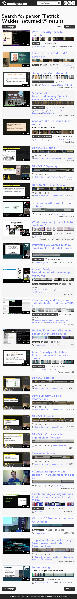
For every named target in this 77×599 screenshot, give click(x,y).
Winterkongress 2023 (66, 372)
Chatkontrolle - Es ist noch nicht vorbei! (52, 123)
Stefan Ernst (49, 290)
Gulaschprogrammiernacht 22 (63, 46)
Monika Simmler (48, 113)
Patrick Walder (40, 111)
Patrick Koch (67, 65)
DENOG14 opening (44, 416)
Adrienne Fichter (41, 370)
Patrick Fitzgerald (41, 263)
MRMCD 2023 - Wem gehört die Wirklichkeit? (57, 239)
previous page (9, 27)
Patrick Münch (40, 47)
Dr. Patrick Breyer (41, 140)
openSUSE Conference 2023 (63, 262)
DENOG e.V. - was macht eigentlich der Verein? (47, 436)
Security (36, 44)
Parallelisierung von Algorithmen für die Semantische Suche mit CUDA (52, 497)
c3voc (65, 597)
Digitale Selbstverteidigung (43, 82)
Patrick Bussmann (41, 158)
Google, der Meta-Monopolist (51, 73)
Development (38, 509)
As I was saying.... (42, 567)
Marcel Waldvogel (65, 85)
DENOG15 (70, 161)
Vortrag (36, 342)
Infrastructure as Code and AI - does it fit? (51, 55)
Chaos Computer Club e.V (21, 597)
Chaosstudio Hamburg (66, 562)
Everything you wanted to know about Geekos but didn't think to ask (52, 248)
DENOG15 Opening (44, 166)
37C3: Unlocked (68, 142)
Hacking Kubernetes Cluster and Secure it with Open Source (52, 332)
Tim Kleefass (67, 158)
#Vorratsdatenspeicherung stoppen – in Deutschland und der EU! (53, 475)
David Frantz (40, 290)
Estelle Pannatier (53, 111)
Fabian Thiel (64, 320)
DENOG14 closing (43, 378)
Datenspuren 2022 (67, 488)
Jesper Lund (51, 557)
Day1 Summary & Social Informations (47, 397)
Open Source (38, 259)
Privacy (57, 597)
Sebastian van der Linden (56, 323)
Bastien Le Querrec (63, 557)
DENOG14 (70, 388)
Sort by (59, 27)
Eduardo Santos (46, 559)
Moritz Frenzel (54, 158)
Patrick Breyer (59, 486)
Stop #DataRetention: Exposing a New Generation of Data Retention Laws (52, 543)
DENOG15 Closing (43, 148)
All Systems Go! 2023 (66, 217)
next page (69, 27)
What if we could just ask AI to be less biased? (52, 224)
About (36, 597)
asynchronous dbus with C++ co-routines (52, 205)
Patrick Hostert (37, 292)
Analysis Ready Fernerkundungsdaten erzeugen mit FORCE (52, 273)
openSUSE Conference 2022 (63, 583)
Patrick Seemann (48, 85)
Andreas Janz (40, 320)
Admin (35, 65)
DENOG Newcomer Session (49, 185)
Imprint (49, 597)
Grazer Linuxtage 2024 (65, 68)
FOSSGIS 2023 (69, 294)
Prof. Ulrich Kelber (65, 140)
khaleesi (52, 140)
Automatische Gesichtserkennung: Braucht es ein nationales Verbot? (51, 96)
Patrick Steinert (40, 512)
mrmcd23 (47, 234)
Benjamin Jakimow (62, 290)
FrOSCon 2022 (69, 512)
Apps (42, 597)
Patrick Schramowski (42, 237)
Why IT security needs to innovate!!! (47, 34)
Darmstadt (37, 234)
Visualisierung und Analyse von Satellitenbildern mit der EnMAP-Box (53, 303)
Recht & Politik (38, 108)
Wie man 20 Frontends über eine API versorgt (52, 520)
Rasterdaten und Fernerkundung (45, 284)
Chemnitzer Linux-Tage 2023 (63, 345)
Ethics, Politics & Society (42, 137)
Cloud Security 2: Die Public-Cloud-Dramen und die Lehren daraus (51, 355)
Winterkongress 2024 (66, 87)
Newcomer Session (44, 453)
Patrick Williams (60, 214)
